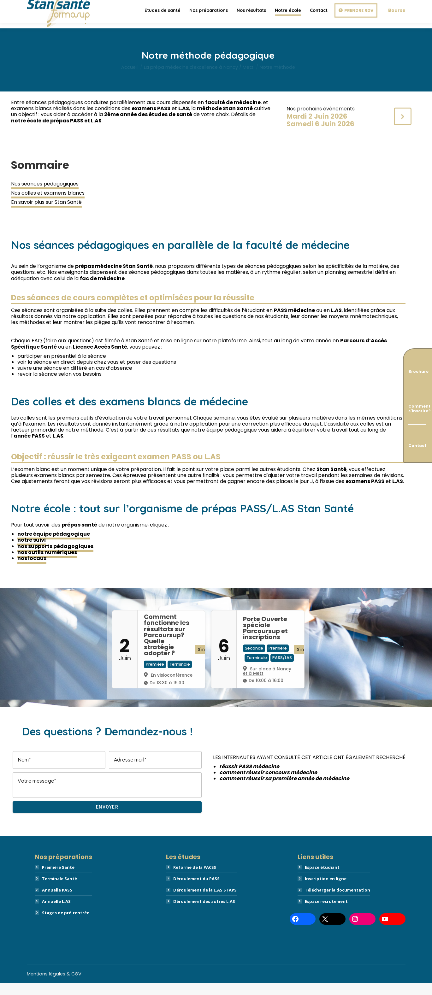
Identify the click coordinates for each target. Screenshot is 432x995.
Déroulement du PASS (196, 890)
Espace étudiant (322, 879)
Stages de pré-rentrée (65, 924)
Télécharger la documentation (337, 901)
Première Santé (58, 879)
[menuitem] (162, 26)
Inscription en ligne (325, 890)
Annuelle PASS (57, 901)
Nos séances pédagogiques (45, 195)
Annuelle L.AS (56, 913)
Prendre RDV (358, 26)
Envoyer (107, 818)
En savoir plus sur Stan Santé (46, 214)
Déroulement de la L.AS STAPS (205, 901)
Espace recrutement (326, 913)
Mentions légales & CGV (54, 986)
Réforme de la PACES (194, 879)
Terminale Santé (59, 890)
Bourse (396, 26)
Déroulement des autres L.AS (204, 913)
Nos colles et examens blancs (48, 205)
